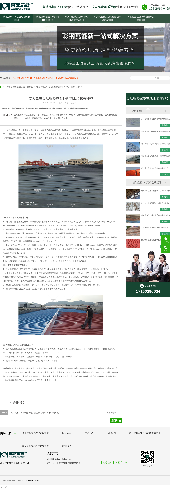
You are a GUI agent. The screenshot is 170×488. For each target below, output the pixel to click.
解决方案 (66, 433)
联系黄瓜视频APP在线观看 (35, 446)
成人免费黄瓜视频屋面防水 (107, 18)
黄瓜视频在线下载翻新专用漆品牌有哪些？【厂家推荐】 (35, 413)
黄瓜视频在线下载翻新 (47, 18)
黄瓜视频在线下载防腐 (43, 78)
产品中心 (89, 433)
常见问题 (70, 87)
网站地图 (66, 446)
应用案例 (111, 433)
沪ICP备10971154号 (32, 480)
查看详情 (165, 125)
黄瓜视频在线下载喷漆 (22, 78)
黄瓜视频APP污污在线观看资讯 (147, 182)
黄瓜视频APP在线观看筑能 (16, 18)
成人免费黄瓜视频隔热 (76, 18)
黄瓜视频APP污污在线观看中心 (50, 87)
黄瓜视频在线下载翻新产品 (141, 18)
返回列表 (116, 420)
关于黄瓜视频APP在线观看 (35, 433)
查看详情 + (111, 413)
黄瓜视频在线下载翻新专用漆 (14, 463)
